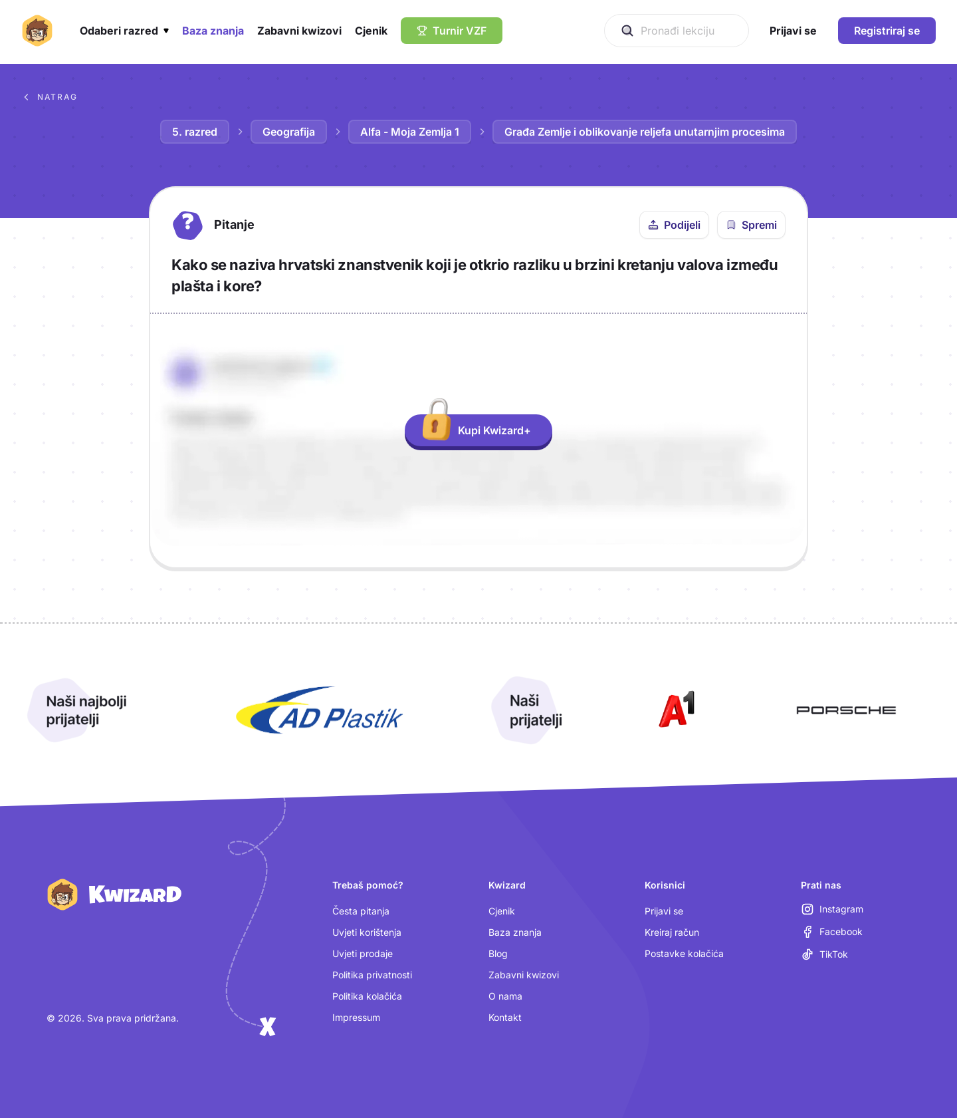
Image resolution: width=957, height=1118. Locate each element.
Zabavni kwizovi (523, 974)
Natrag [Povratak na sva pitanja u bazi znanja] (49, 97)
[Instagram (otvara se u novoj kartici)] (832, 909)
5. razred (194, 131)
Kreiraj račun (672, 932)
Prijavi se (664, 910)
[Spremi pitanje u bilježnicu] (751, 225)
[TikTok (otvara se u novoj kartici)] (824, 954)
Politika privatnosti (372, 974)
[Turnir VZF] (451, 30)
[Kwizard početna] (37, 31)
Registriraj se (887, 30)
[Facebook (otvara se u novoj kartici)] (832, 931)
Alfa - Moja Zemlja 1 (409, 131)
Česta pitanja (360, 910)
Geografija (289, 131)
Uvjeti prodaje (362, 953)
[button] (124, 31)
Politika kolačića (367, 996)
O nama (505, 996)
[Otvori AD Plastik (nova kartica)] (319, 710)
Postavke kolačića (684, 953)
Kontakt (505, 1017)
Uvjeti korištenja (366, 932)
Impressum (356, 1017)
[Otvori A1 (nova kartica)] (674, 710)
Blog (498, 953)
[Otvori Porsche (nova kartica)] (846, 710)
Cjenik (501, 910)
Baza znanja (515, 932)
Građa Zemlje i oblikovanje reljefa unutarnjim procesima (644, 131)
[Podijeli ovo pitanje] (674, 225)
